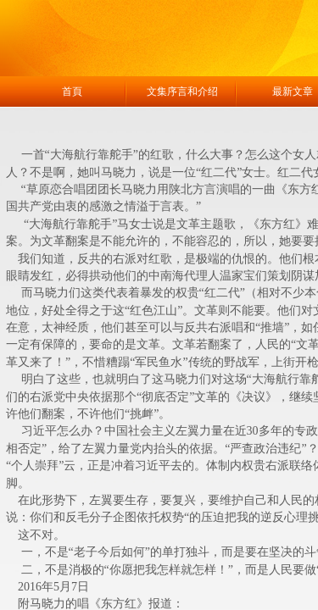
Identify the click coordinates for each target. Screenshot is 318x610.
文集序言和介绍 (182, 91)
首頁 (72, 91)
